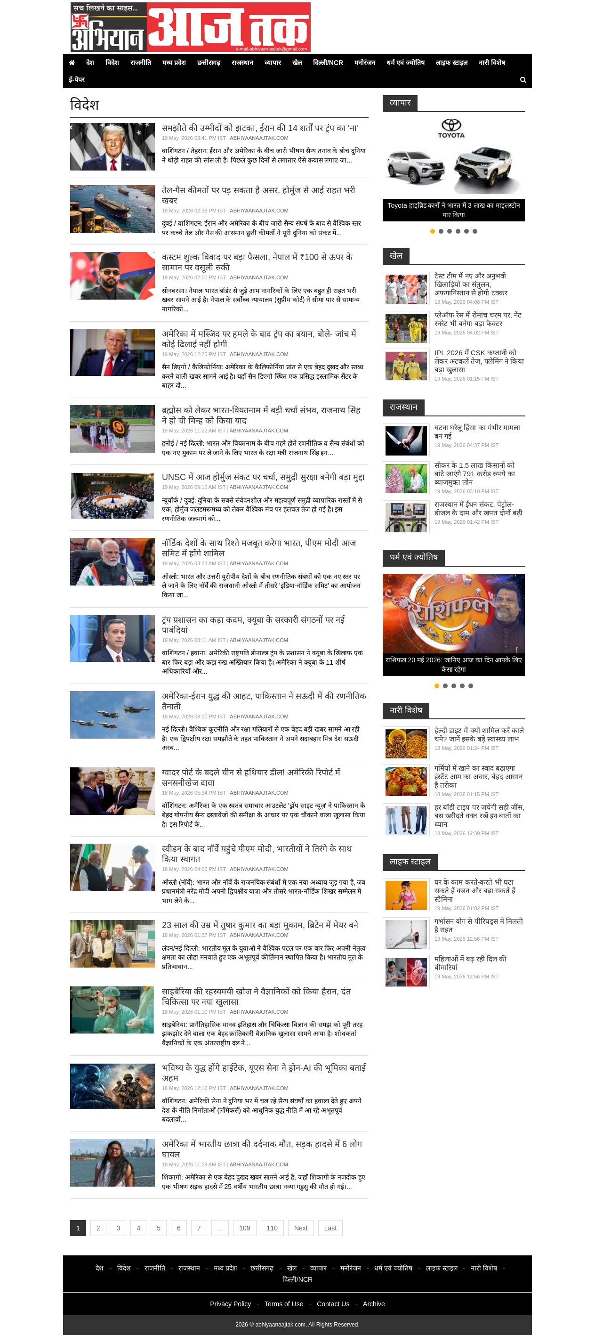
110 (272, 1228)
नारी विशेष (492, 62)
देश (90, 62)
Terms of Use (284, 1304)
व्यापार (273, 62)
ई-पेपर (77, 79)
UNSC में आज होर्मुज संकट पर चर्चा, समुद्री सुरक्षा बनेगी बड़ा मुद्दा (263, 477)
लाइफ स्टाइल (451, 62)
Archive (374, 1304)
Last (330, 1228)
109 (244, 1228)
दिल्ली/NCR (328, 62)
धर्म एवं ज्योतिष (405, 62)
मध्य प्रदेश (174, 62)
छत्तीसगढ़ (208, 62)
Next (301, 1228)
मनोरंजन (364, 62)
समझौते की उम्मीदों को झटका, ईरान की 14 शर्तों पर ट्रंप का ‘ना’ (260, 128)
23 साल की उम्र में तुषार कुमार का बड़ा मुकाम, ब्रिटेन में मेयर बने (260, 925)
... (220, 1228)
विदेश (112, 62)
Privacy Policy (230, 1304)
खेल (297, 62)
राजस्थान (242, 62)
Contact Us (333, 1304)
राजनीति (140, 62)
